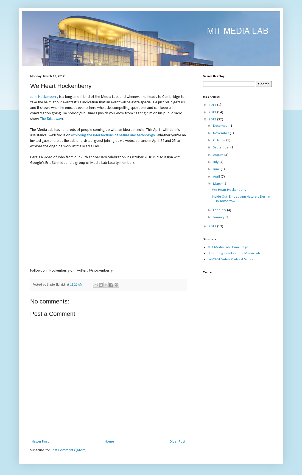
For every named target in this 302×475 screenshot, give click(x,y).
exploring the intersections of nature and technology (113, 135)
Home (109, 441)
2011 (213, 226)
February (220, 210)
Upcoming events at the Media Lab (234, 253)
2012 (213, 119)
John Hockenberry (44, 97)
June (217, 169)
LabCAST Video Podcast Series (230, 259)
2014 (213, 105)
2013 (213, 112)
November (221, 133)
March (218, 184)
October (219, 140)
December (221, 126)
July (216, 162)
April (217, 176)
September (221, 147)
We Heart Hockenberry (229, 190)
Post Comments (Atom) (68, 450)
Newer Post (40, 441)
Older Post (177, 441)
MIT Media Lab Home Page (228, 247)
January (219, 217)
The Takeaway (51, 119)
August (218, 155)
